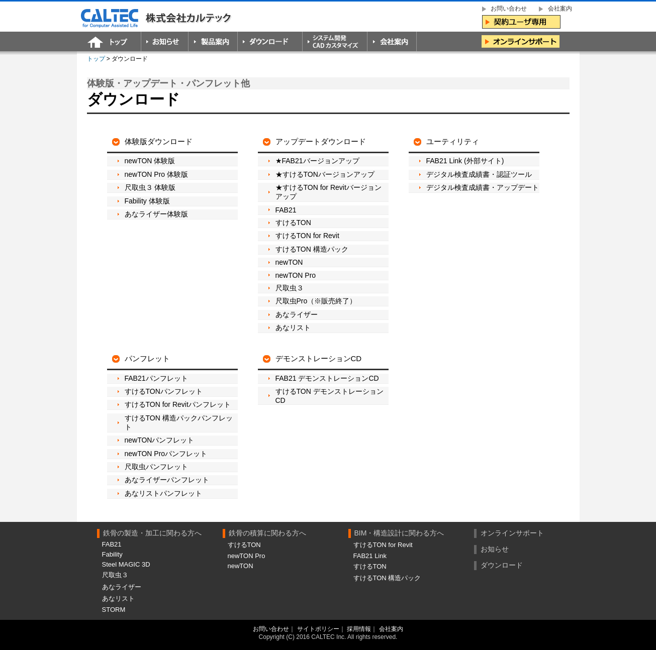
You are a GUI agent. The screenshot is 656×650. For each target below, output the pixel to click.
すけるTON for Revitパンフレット (178, 404)
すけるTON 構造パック (311, 249)
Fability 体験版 (147, 201)
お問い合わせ (271, 628)
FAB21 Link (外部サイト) (465, 161)
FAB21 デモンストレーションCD (327, 378)
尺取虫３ (289, 288)
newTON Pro (295, 275)
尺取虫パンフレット (156, 467)
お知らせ (495, 549)
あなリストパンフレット (163, 493)
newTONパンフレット (160, 440)
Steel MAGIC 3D (126, 564)
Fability (112, 554)
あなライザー (296, 314)
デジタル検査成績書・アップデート (482, 187)
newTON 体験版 (150, 161)
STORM (114, 609)
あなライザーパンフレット (167, 480)
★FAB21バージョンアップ (317, 161)
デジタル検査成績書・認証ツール (479, 174)
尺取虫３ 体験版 (150, 187)
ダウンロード (502, 565)
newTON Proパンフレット (166, 454)
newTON (289, 262)
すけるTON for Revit (307, 236)
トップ (96, 58)
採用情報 (359, 628)
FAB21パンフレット (156, 378)
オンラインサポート (512, 533)
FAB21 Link (370, 556)
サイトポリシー (318, 628)
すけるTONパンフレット (164, 391)
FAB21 (286, 210)
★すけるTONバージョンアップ (324, 174)
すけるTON (293, 223)
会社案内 (391, 628)
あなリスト (293, 327)
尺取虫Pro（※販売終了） (316, 301)
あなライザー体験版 (156, 214)
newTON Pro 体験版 (157, 174)
